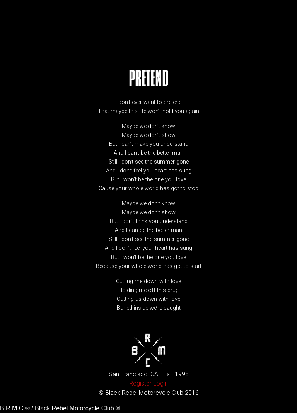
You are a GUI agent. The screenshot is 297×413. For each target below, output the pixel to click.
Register (140, 383)
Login (160, 383)
